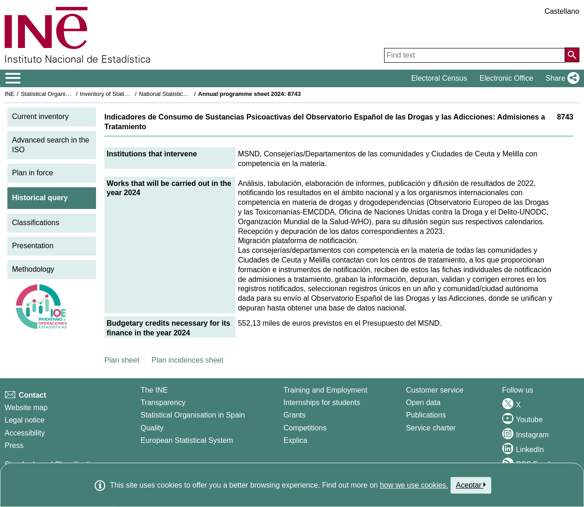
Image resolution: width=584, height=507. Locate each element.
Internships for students (321, 402)
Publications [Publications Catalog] (426, 415)
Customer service (434, 390)
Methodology (33, 269)
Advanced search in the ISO (50, 145)
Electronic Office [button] (506, 78)
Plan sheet (121, 360)
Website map (26, 408)
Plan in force (32, 173)
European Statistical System (186, 440)
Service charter (431, 428)
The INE (154, 390)
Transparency (162, 402)
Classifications (35, 223)
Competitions (304, 428)
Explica (295, 440)
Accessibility (25, 433)
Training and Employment (325, 390)
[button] (560, 78)
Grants (294, 415)
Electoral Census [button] (439, 78)
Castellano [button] (561, 11)
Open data (423, 402)
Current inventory (40, 116)
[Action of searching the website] (572, 55)
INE (9, 93)
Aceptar (471, 485)
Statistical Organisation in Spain (62, 93)
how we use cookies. (414, 485)
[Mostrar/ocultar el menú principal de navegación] (13, 78)
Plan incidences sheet (187, 360)
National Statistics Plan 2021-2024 (184, 93)
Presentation (33, 246)
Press (14, 445)
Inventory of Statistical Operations (124, 93)
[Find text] (474, 55)
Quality (151, 428)
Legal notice (24, 420)
